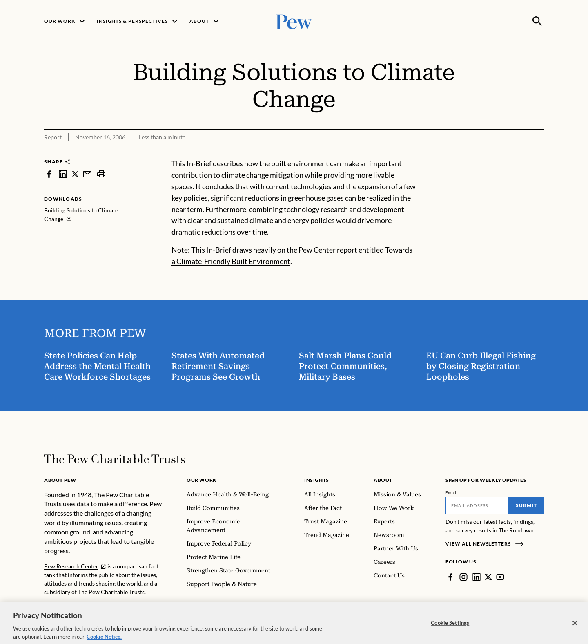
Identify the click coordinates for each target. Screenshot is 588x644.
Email (451, 492)
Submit (526, 505)
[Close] (575, 628)
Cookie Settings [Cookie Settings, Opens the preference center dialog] (450, 628)
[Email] (477, 505)
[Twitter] (488, 577)
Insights (316, 480)
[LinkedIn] (476, 577)
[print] (101, 174)
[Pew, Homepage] (294, 21)
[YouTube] (500, 577)
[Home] (114, 458)
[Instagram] (463, 577)
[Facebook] (450, 577)
